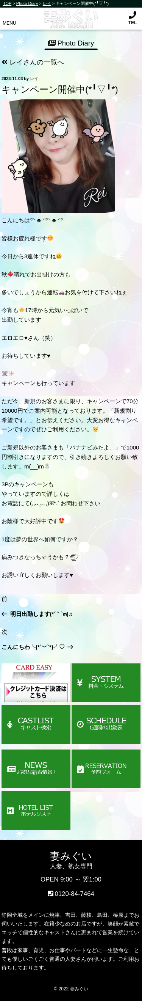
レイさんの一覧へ (33, 62)
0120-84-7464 (74, 893)
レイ (34, 78)
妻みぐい (71, 14)
